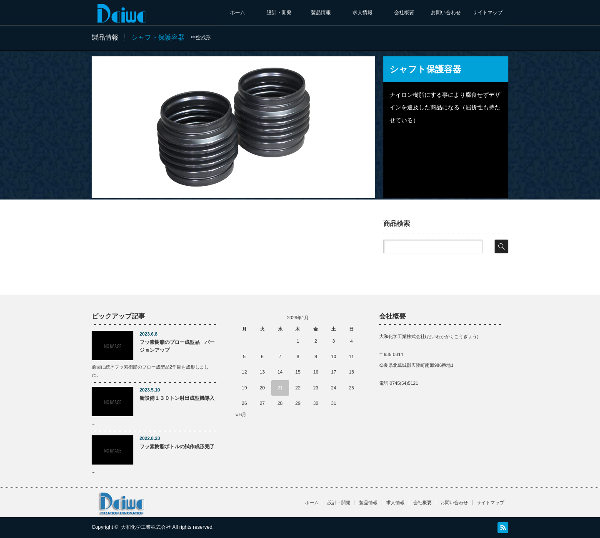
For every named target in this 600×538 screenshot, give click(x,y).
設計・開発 (279, 12)
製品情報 (321, 12)
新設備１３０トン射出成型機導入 (177, 398)
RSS (503, 527)
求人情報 (362, 12)
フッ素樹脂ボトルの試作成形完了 (177, 447)
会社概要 (404, 12)
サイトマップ (487, 12)
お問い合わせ (446, 12)
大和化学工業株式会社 (146, 527)
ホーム (237, 12)
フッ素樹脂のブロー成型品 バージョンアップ (177, 346)
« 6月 (240, 414)
